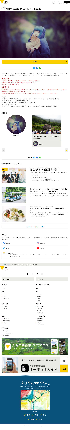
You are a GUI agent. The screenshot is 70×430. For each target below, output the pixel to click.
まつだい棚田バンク (41, 306)
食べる (38, 298)
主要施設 (39, 296)
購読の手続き (40, 318)
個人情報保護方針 (41, 325)
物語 (32, 419)
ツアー (4, 296)
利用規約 (39, 323)
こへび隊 (39, 310)
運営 (40, 419)
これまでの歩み (6, 318)
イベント (4, 7)
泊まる (38, 300)
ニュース (38, 288)
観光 (44, 415)
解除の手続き (40, 320)
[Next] (66, 150)
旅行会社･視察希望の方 (8, 333)
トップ (3, 264)
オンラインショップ (42, 284)
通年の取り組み (6, 320)
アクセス (4, 284)
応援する (38, 304)
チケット (5, 294)
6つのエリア (40, 294)
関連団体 (5, 323)
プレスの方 (5, 331)
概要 (3, 316)
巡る (37, 292)
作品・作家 (5, 304)
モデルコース (6, 298)
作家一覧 (5, 308)
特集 (28, 415)
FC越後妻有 (39, 308)
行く (3, 292)
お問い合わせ (6, 328)
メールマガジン (40, 316)
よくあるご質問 (6, 335)
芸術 (36, 415)
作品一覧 (5, 306)
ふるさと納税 (40, 312)
